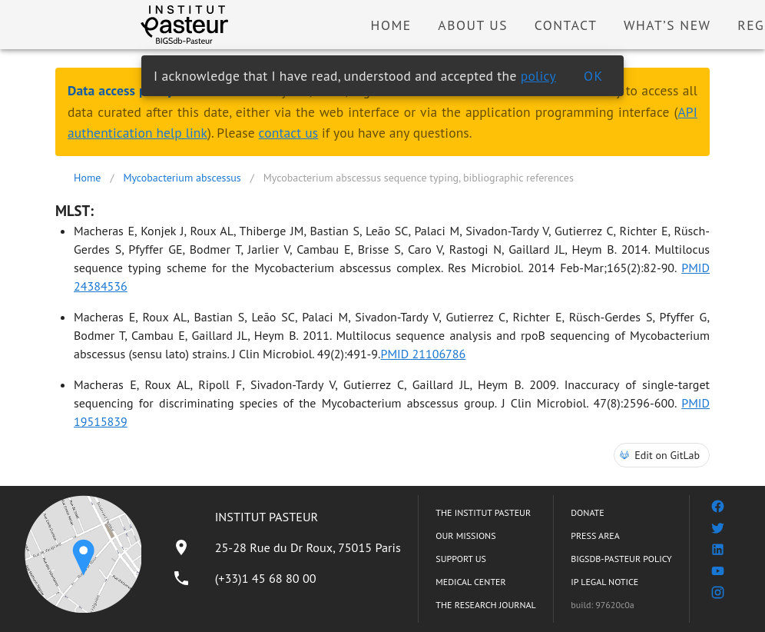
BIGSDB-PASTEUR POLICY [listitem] (621, 558)
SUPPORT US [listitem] (460, 558)
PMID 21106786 (423, 353)
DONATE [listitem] (587, 512)
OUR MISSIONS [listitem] (465, 535)
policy (538, 76)
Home (87, 178)
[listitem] (286, 547)
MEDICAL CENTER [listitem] (470, 581)
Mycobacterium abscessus (181, 178)
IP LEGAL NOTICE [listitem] (604, 581)
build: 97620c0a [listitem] (602, 604)
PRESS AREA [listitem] (595, 535)
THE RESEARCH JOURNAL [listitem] (485, 604)
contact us (289, 132)
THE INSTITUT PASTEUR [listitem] (483, 512)
